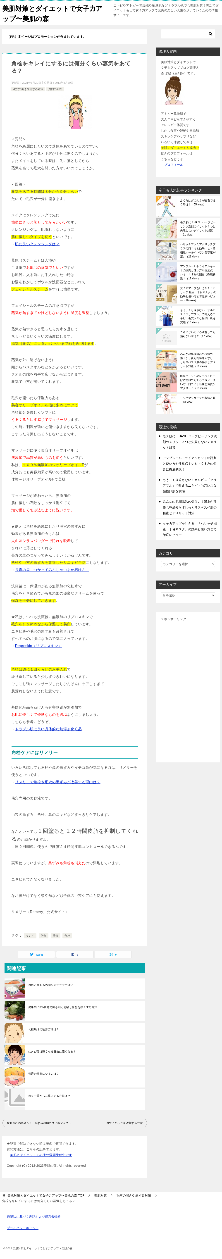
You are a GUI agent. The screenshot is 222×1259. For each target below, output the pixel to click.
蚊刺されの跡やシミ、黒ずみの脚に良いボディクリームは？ (41, 1123)
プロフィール (173, 165)
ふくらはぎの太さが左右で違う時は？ (197, 202)
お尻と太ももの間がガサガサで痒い (50, 985)
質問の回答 (55, 89)
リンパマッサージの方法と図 (197, 400)
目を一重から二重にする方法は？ (49, 1095)
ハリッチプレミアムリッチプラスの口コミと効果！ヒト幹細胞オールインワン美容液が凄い (197, 250)
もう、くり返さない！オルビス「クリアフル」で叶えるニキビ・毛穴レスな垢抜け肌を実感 (197, 316)
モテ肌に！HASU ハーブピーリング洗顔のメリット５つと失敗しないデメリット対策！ (198, 228)
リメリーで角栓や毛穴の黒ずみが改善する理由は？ (57, 782)
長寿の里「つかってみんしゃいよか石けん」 (52, 570)
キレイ (30, 935)
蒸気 (55, 935)
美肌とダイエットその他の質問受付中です (41, 1155)
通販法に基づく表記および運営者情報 (34, 1217)
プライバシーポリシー (22, 1228)
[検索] (188, 33)
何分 (43, 935)
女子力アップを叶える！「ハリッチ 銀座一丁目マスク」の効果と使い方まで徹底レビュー (198, 294)
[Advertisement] (188, 690)
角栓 (67, 935)
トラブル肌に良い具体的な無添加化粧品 (48, 729)
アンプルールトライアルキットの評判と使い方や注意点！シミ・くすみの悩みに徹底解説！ (197, 272)
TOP (45, 1195)
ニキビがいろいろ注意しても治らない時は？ (197, 334)
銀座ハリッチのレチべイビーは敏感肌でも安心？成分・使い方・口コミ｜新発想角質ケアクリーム (197, 382)
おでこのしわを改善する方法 (124, 1123)
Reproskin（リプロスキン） (38, 646)
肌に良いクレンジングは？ (37, 244)
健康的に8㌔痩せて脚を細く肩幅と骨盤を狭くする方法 (62, 1007)
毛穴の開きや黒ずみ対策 (28, 89)
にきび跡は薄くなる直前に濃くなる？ (52, 1051)
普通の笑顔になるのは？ (43, 1073)
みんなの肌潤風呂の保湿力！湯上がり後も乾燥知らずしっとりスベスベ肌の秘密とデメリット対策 (197, 360)
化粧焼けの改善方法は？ (43, 1029)
